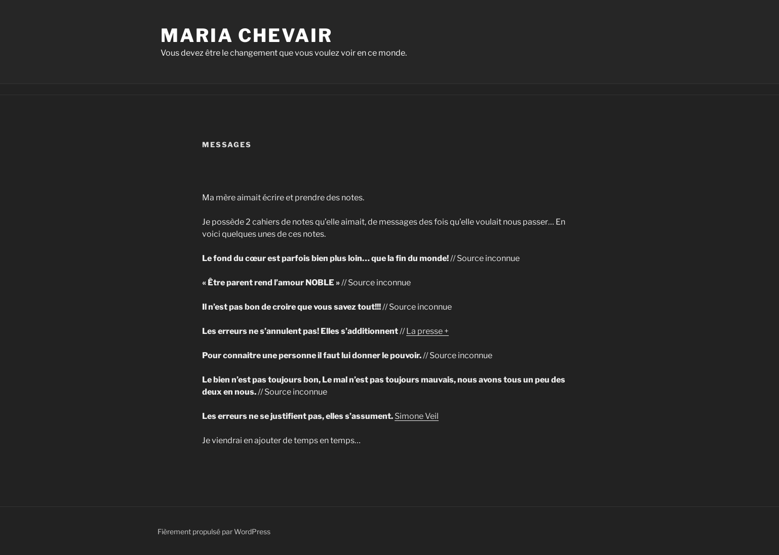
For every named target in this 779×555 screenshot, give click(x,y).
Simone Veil (417, 416)
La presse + (427, 331)
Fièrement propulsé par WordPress (214, 531)
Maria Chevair (246, 35)
